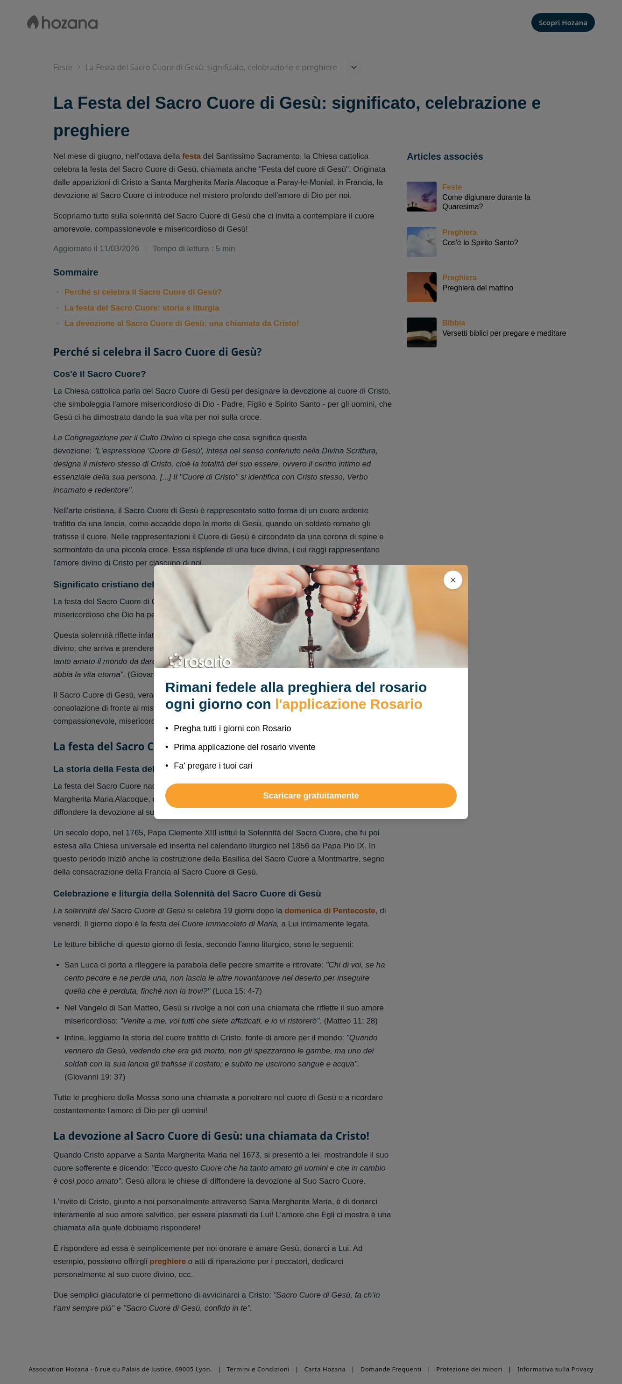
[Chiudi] (453, 580)
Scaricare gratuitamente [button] (311, 795)
